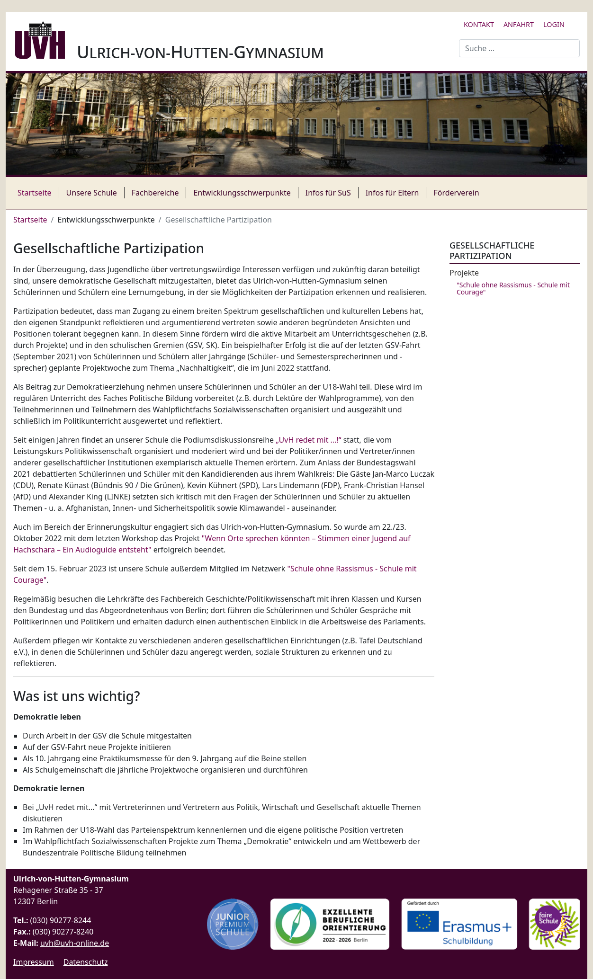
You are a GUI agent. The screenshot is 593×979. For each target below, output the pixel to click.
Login (554, 24)
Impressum (33, 962)
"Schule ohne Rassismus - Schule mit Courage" (513, 288)
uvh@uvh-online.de (74, 943)
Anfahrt (518, 24)
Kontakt (479, 24)
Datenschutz (85, 962)
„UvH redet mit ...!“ (308, 440)
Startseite (35, 192)
